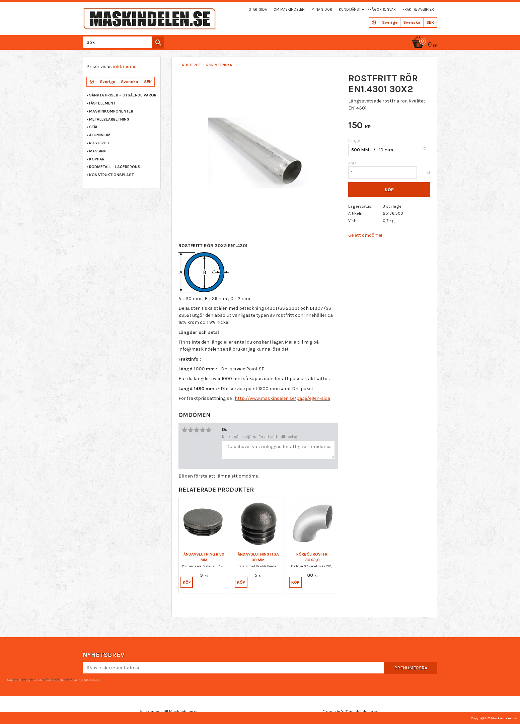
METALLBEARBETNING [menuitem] (109, 119)
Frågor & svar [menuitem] (381, 9)
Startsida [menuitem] (258, 9)
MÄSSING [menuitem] (97, 151)
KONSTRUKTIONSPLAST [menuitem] (111, 174)
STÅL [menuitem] (93, 127)
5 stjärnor (209, 430)
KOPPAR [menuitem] (96, 159)
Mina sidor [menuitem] (321, 9)
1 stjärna (185, 430)
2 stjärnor (191, 430)
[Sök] (158, 43)
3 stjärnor (197, 430)
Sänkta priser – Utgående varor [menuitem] (122, 95)
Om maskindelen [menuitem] (289, 9)
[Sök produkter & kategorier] (122, 42)
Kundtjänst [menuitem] (350, 9)
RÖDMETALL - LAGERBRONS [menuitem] (114, 166)
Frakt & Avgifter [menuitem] (418, 9)
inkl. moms (125, 66)
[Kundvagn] (423, 45)
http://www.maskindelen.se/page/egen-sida (282, 398)
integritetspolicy (88, 679)
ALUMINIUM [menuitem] (99, 135)
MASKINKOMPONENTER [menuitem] (111, 111)
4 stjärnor (203, 430)
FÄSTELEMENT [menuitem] (102, 103)
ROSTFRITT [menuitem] (99, 143)
